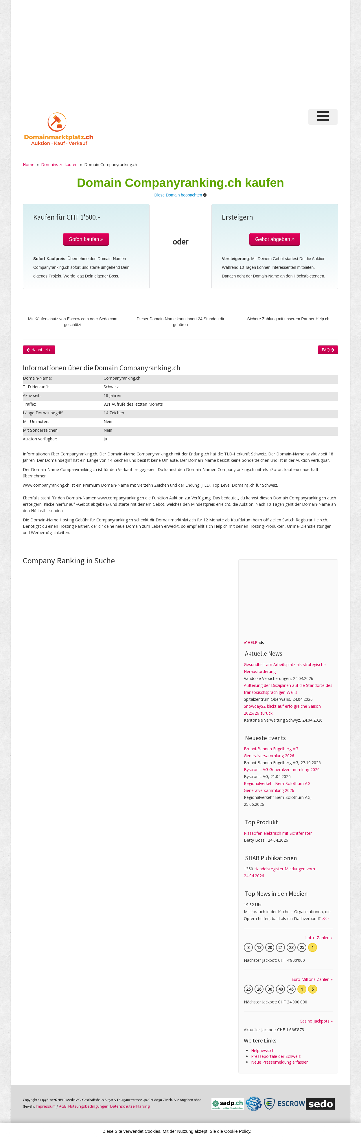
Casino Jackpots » (316, 1021)
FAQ (328, 349)
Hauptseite (39, 349)
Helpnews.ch (263, 1050)
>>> (325, 918)
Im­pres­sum (46, 1106)
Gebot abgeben (274, 239)
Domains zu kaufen (59, 164)
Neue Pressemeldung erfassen (280, 1062)
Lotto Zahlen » (319, 937)
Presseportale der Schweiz (276, 1056)
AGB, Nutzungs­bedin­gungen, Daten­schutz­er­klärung (104, 1106)
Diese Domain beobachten (178, 195)
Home (28, 164)
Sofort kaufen (86, 239)
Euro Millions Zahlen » (312, 979)
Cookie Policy (237, 1131)
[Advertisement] (180, 57)
